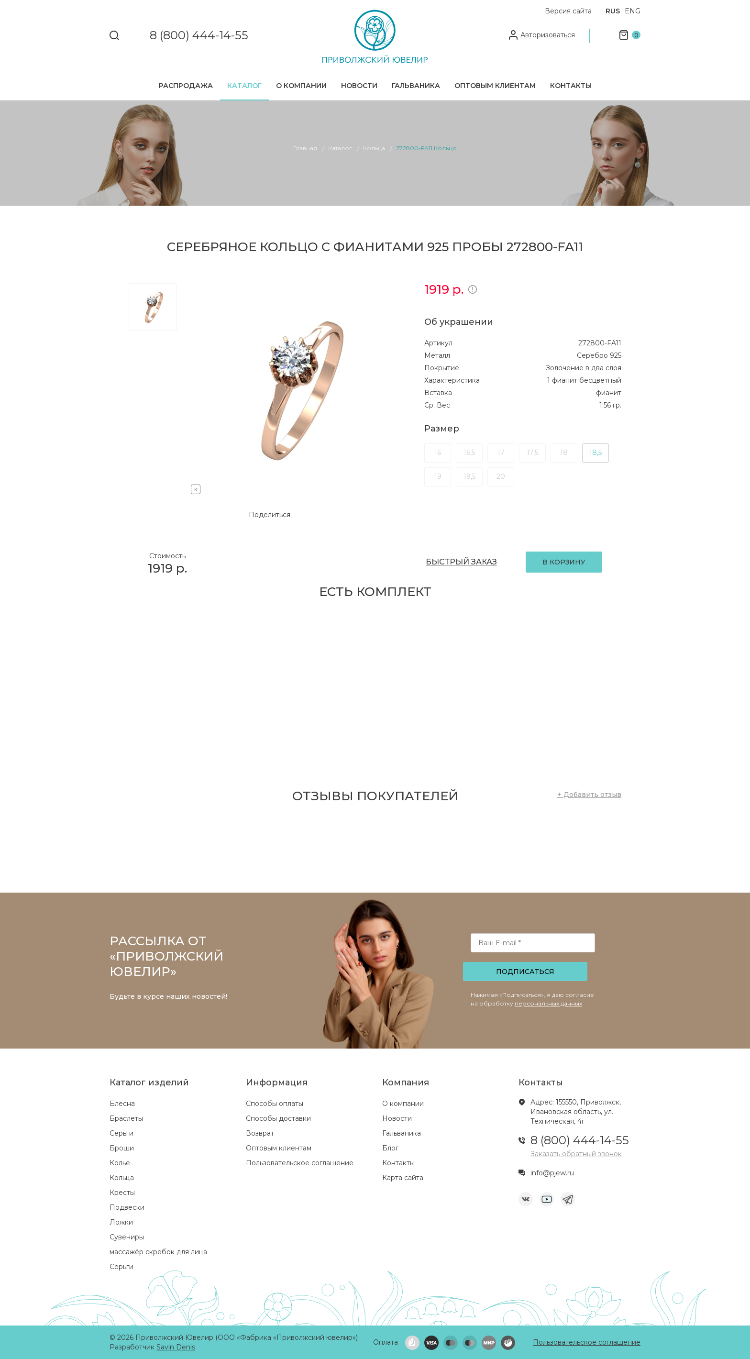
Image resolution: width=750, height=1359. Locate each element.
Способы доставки (278, 1118)
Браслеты (126, 1118)
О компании (301, 85)
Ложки (121, 1222)
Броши (122, 1148)
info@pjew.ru (552, 1173)
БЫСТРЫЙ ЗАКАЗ (461, 561)
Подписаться (525, 971)
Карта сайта (402, 1177)
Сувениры (127, 1237)
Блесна (122, 1103)
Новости (359, 85)
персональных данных (548, 1003)
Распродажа (186, 85)
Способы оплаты (274, 1103)
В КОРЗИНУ (563, 562)
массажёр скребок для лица (158, 1252)
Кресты (122, 1192)
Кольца (122, 1177)
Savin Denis (175, 1347)
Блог (390, 1148)
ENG (632, 11)
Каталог (244, 85)
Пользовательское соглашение (299, 1163)
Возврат (260, 1133)
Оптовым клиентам (495, 85)
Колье (120, 1163)
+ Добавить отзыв (589, 794)
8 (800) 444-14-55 (199, 35)
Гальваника (416, 85)
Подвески (127, 1207)
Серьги (121, 1133)
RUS (613, 11)
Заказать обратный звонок (576, 1153)
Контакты (571, 85)
